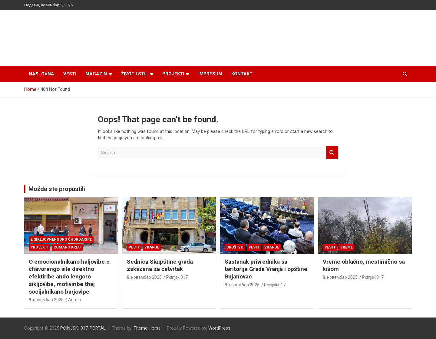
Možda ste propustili (56, 189)
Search (332, 153)
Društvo (234, 247)
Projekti (173, 74)
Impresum (210, 74)
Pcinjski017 (177, 277)
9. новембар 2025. (46, 299)
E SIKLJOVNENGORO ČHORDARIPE (61, 239)
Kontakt (242, 74)
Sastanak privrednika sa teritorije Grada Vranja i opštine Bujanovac (266, 269)
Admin (74, 299)
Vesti (69, 74)
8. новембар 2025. (145, 277)
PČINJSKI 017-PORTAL (83, 328)
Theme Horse (147, 328)
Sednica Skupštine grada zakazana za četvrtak (160, 265)
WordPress (219, 328)
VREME (346, 247)
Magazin (96, 74)
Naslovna (41, 74)
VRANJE (151, 247)
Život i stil (134, 74)
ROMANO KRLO (67, 247)
